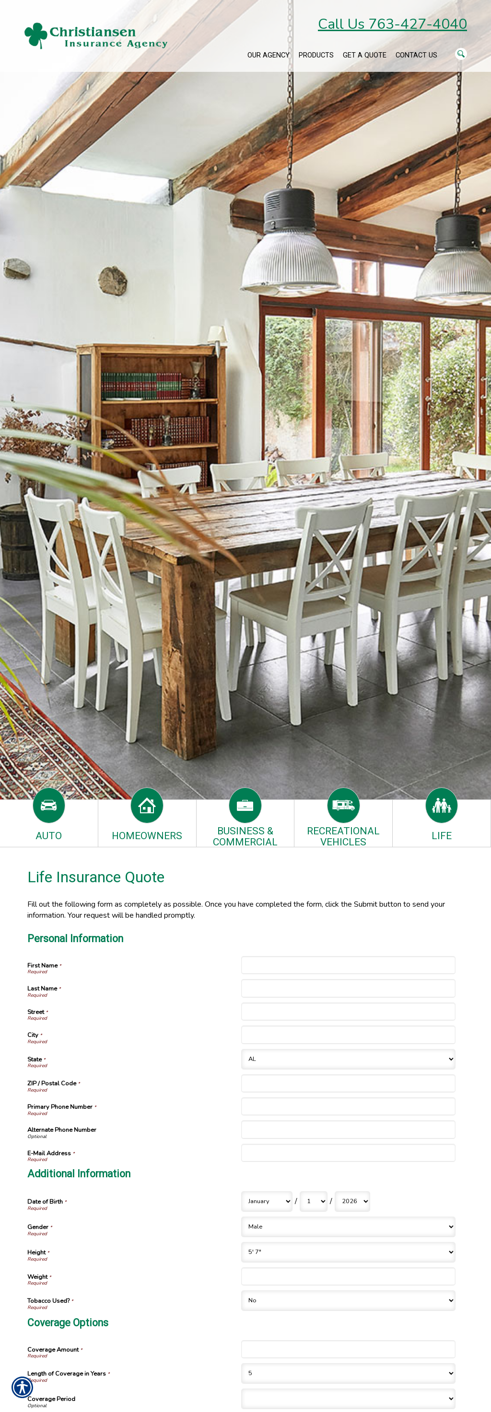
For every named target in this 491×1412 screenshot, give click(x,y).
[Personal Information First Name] (348, 965)
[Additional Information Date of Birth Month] (266, 1201)
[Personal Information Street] (348, 1011)
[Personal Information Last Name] (348, 988)
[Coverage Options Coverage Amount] (348, 1349)
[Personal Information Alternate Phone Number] (348, 1129)
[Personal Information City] (348, 1034)
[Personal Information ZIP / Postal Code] (348, 1083)
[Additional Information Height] (348, 1252)
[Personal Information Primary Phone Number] (348, 1106)
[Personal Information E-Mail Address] (348, 1153)
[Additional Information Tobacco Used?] (348, 1300)
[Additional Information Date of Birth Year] (352, 1201)
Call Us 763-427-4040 (392, 24)
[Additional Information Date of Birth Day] (313, 1201)
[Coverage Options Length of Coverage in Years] (348, 1373)
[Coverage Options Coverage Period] (348, 1399)
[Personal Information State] (348, 1059)
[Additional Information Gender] (348, 1227)
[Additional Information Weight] (348, 1276)
